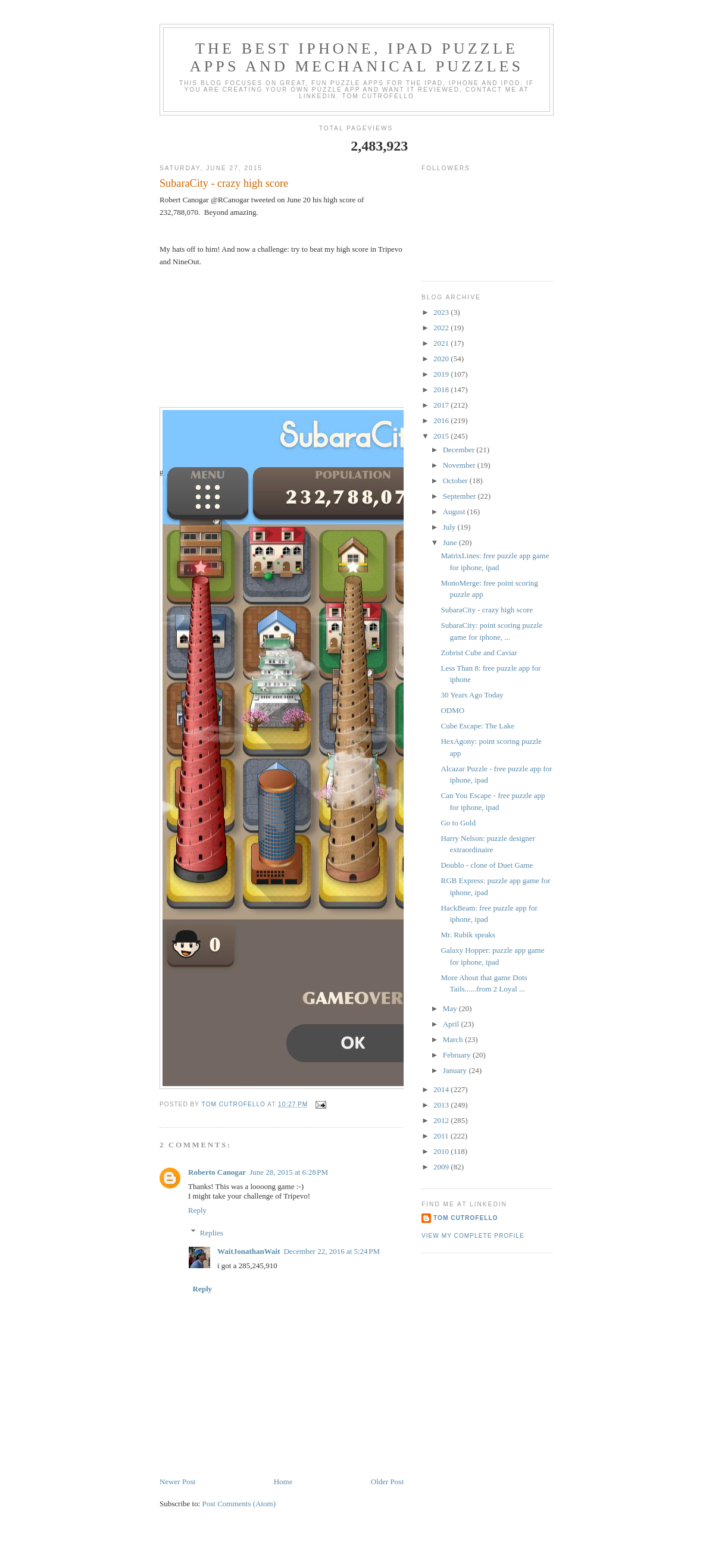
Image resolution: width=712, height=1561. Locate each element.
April (452, 1023)
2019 (442, 374)
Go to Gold (458, 822)
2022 (442, 327)
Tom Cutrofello (465, 1218)
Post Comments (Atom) (239, 1503)
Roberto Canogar (217, 1172)
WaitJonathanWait (248, 1251)
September (460, 496)
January (456, 1070)
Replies (211, 1232)
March (454, 1039)
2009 (442, 1166)
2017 (442, 405)
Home (283, 1481)
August (455, 511)
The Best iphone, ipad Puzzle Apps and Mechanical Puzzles (357, 57)
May (451, 1008)
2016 (442, 420)
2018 (442, 389)
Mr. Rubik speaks (468, 934)
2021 (442, 343)
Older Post (387, 1481)
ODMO (452, 710)
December (460, 449)
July (450, 527)
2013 (442, 1104)
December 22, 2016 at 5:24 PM (331, 1251)
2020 (442, 358)
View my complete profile (472, 1235)
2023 (442, 312)
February (458, 1054)
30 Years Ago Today (472, 694)
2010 (442, 1151)
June (451, 542)
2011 (442, 1135)
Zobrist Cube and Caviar (479, 652)
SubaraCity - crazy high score (487, 609)
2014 (442, 1089)
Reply (197, 1210)
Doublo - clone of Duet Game (487, 865)
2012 (442, 1120)
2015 (442, 435)
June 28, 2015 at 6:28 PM (288, 1172)
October (456, 480)
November (460, 465)
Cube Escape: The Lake (477, 725)
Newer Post (177, 1481)
